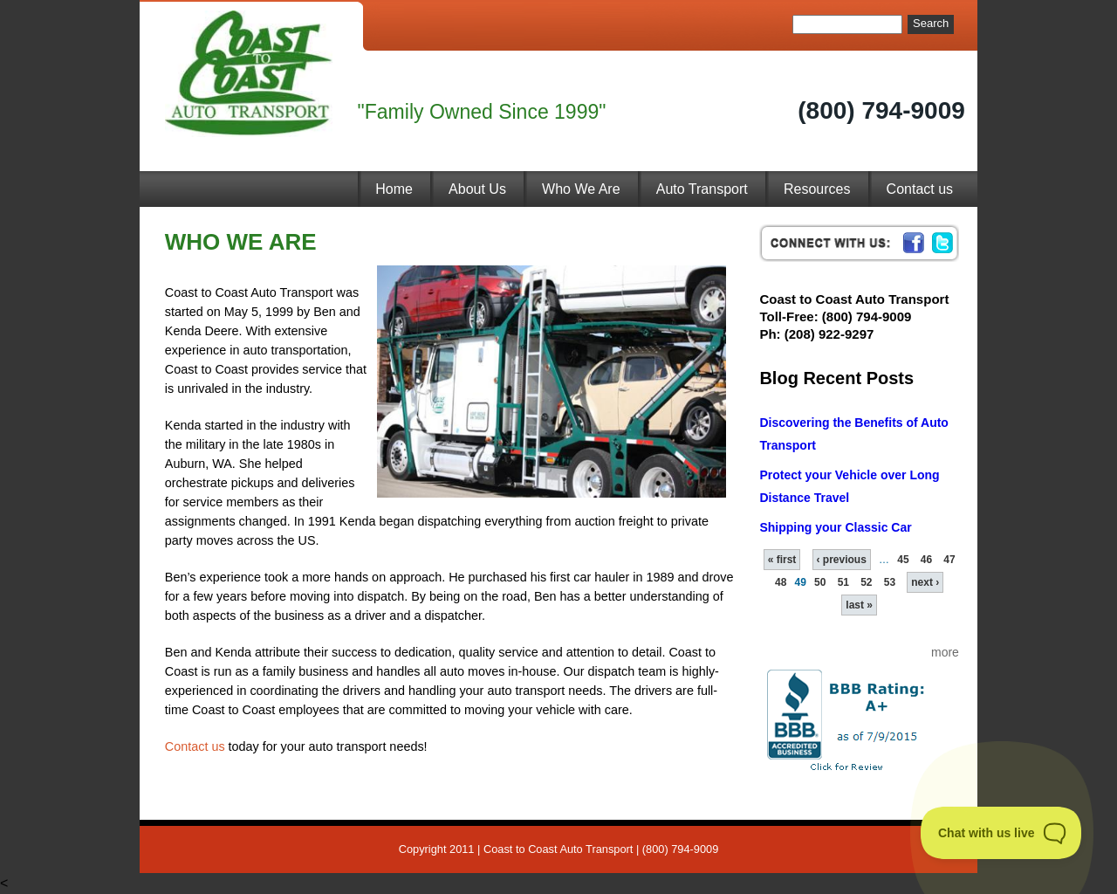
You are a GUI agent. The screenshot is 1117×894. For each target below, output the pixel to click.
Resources (817, 189)
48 (780, 582)
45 (902, 560)
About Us (477, 189)
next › (925, 582)
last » (859, 605)
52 (866, 582)
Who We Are (581, 189)
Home (394, 189)
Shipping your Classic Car (835, 527)
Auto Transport (702, 189)
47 (949, 560)
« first (782, 560)
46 (926, 560)
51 (843, 582)
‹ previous (842, 560)
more (945, 652)
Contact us (920, 189)
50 (820, 582)
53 (889, 582)
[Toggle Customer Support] (1001, 833)
